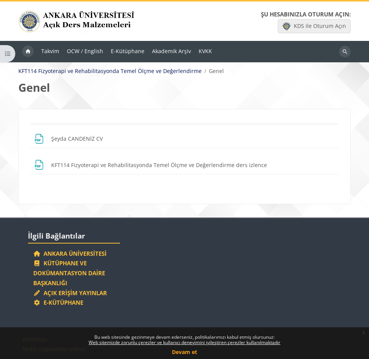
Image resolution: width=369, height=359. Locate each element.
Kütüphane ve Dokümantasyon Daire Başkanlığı (69, 273)
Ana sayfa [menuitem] (27, 51)
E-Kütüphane (58, 302)
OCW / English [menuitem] (85, 51)
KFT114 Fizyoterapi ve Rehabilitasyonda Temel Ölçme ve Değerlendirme (110, 71)
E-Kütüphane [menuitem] (127, 51)
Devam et (184, 352)
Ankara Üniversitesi (70, 253)
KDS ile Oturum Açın (314, 26)
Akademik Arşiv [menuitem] (171, 51)
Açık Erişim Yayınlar (70, 293)
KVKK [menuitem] (205, 51)
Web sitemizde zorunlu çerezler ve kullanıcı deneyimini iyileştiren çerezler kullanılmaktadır (184, 342)
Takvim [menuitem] (50, 51)
